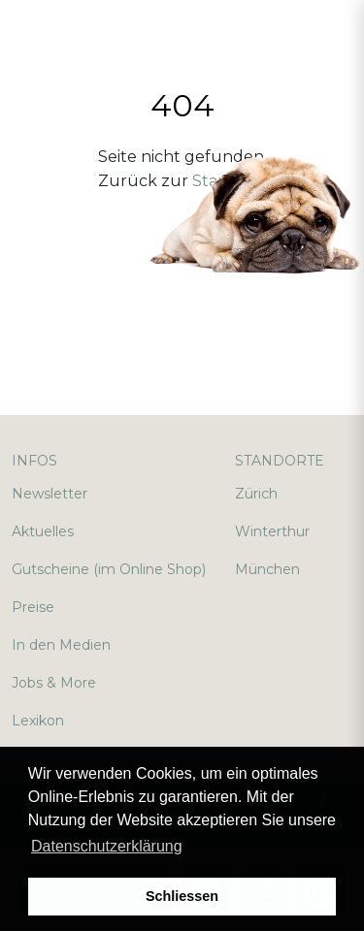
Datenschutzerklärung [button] (106, 846)
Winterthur (272, 531)
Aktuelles (43, 531)
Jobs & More (54, 682)
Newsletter (49, 493)
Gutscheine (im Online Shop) (109, 569)
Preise (33, 607)
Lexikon (38, 720)
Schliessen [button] (182, 896)
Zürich (256, 493)
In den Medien (61, 645)
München (267, 569)
